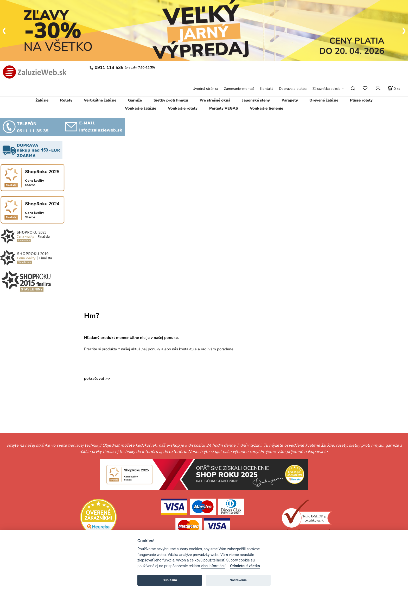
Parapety (290, 100)
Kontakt (266, 88)
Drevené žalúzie (323, 100)
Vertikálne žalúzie (100, 100)
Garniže (135, 100)
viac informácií (213, 566)
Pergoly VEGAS (223, 108)
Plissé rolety (361, 100)
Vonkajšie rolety (182, 108)
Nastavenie (238, 580)
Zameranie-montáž (239, 88)
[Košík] (394, 88)
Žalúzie (41, 100)
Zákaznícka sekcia (326, 88)
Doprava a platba (293, 88)
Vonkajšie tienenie (266, 108)
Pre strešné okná (215, 100)
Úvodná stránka (205, 88)
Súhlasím (170, 580)
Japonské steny (256, 100)
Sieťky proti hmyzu (171, 100)
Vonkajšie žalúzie (140, 108)
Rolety (66, 100)
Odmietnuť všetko (245, 566)
